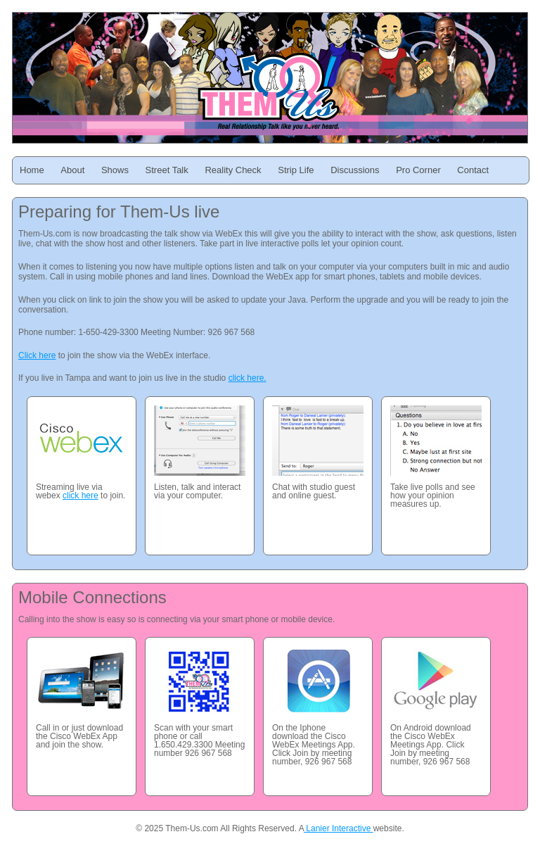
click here (80, 495)
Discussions (354, 170)
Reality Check (233, 170)
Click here (37, 355)
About (72, 170)
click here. (247, 378)
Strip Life (296, 170)
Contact (473, 170)
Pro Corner (418, 170)
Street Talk (167, 170)
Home (32, 170)
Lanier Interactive (338, 828)
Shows (115, 170)
